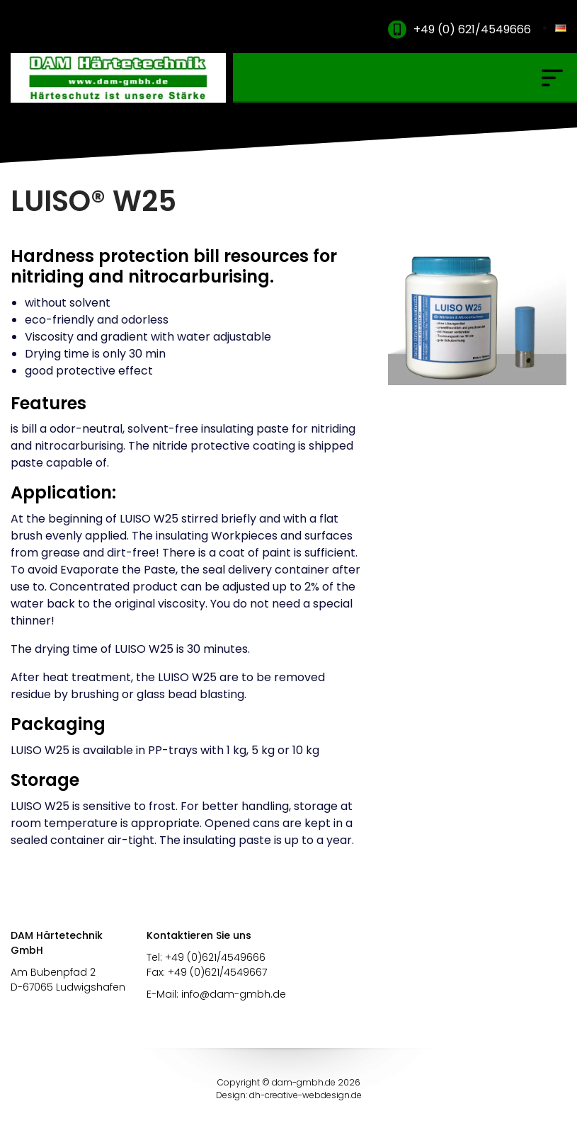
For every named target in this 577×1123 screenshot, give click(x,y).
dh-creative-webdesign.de (305, 1095)
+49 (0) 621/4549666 (472, 29)
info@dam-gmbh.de (233, 994)
